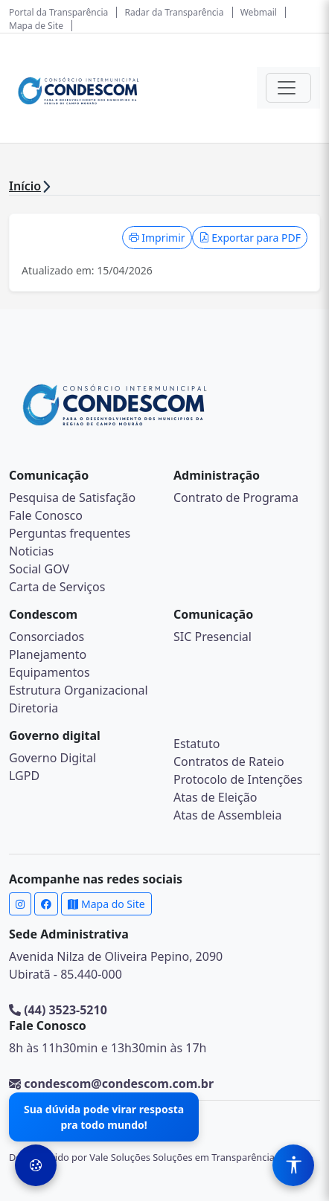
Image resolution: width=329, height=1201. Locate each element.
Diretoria (33, 708)
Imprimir (157, 238)
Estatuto (196, 743)
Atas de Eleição (215, 797)
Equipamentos (49, 672)
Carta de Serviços (57, 587)
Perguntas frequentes (69, 533)
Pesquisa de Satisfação (72, 497)
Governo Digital (52, 758)
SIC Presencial (212, 636)
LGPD (24, 775)
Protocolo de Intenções (238, 779)
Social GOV (39, 569)
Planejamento (47, 654)
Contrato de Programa (235, 497)
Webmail (258, 12)
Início (25, 186)
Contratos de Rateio (228, 761)
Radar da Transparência (174, 12)
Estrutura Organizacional (78, 690)
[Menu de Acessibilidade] (293, 1165)
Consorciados (46, 636)
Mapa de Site (36, 25)
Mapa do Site (106, 904)
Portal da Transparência (58, 12)
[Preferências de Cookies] (36, 1165)
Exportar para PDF (250, 238)
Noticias (31, 551)
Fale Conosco (46, 515)
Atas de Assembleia (227, 815)
